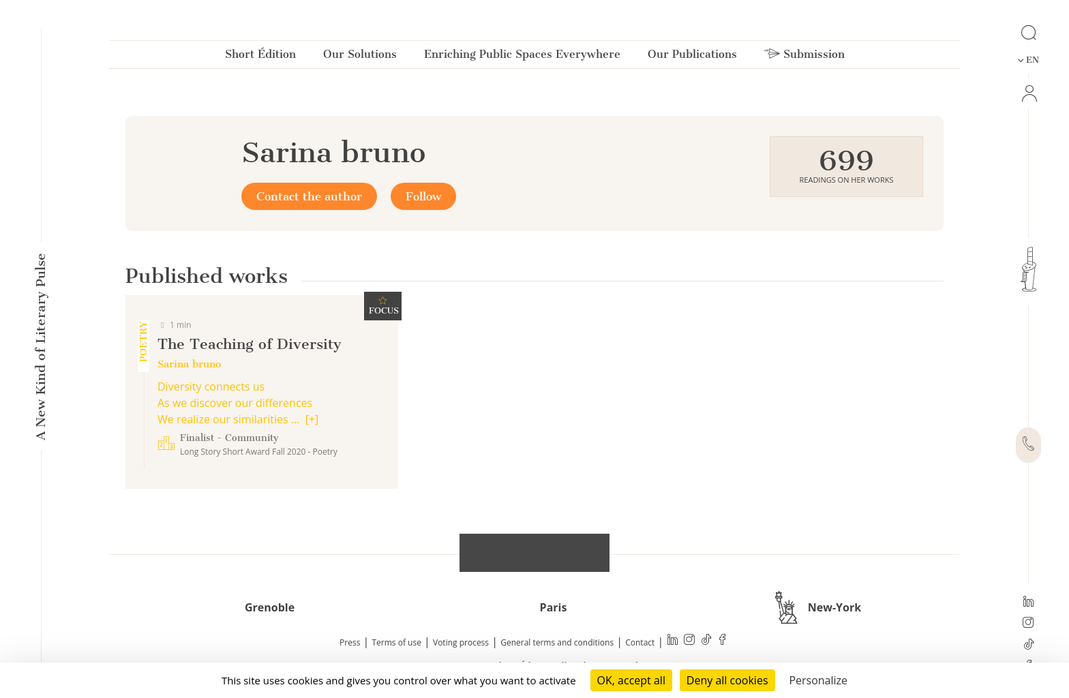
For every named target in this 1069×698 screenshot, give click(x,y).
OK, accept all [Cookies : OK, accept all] (631, 680)
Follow (423, 196)
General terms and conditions (557, 642)
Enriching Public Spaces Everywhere (522, 56)
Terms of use (396, 642)
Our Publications (692, 56)
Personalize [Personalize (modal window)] (818, 680)
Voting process (461, 642)
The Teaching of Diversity (249, 343)
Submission (804, 56)
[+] (312, 419)
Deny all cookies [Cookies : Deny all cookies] (727, 680)
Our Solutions (360, 56)
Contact (639, 642)
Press (350, 642)
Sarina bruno (189, 364)
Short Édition (260, 56)
